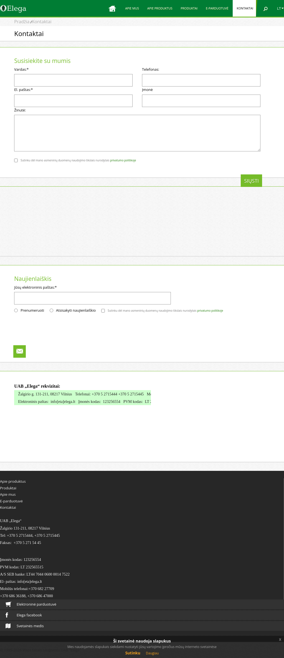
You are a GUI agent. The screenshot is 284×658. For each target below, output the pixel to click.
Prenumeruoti (32, 310)
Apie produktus (159, 8)
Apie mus (132, 8)
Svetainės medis (25, 625)
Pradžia (21, 22)
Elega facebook (24, 615)
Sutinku (132, 653)
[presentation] (56, 185)
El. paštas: (23, 89)
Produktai (189, 8)
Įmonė (147, 89)
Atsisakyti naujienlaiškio (76, 310)
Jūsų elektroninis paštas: (35, 287)
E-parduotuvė (217, 8)
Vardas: (21, 69)
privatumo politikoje (123, 160)
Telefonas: (150, 69)
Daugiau (152, 653)
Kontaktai (245, 8)
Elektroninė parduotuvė (31, 604)
